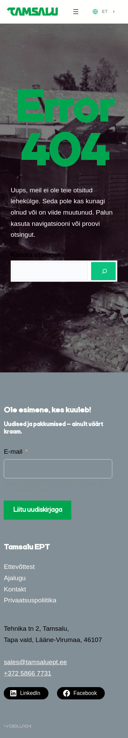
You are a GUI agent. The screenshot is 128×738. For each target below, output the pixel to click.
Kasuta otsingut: (36, 254)
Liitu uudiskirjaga (37, 510)
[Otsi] (103, 271)
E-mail (13, 451)
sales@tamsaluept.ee (35, 662)
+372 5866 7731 (27, 673)
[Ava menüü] (76, 12)
